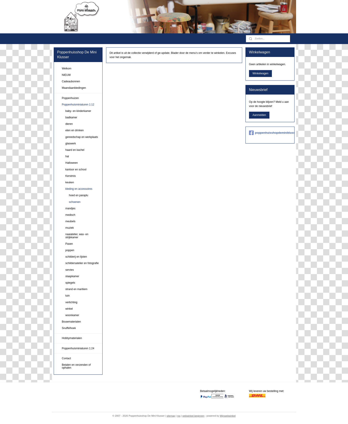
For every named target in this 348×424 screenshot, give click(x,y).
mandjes (70, 208)
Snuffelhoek (69, 328)
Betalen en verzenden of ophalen (76, 366)
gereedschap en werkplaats (81, 137)
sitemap (171, 415)
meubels (70, 221)
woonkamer (72, 315)
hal (67, 156)
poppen (69, 250)
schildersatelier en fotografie (82, 263)
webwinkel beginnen (193, 415)
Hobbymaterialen (72, 338)
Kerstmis (70, 176)
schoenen (75, 202)
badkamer (71, 117)
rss (178, 415)
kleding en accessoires (78, 188)
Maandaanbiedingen (74, 87)
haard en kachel (74, 149)
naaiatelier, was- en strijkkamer (76, 236)
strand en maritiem (76, 289)
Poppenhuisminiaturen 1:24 (78, 348)
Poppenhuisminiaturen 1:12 (78, 104)
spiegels (70, 282)
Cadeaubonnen (71, 81)
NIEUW (66, 75)
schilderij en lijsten (76, 256)
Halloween (71, 162)
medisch (70, 214)
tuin (67, 295)
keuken (69, 182)
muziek (69, 227)
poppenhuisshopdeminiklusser (270, 132)
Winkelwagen (260, 73)
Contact (66, 358)
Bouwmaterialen (71, 321)
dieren (69, 123)
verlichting (71, 302)
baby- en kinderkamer (78, 111)
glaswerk (70, 143)
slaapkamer (72, 276)
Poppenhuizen (70, 98)
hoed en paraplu (78, 195)
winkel (69, 308)
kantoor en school (76, 169)
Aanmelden (259, 115)
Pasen (69, 243)
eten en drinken (74, 130)
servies (69, 269)
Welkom (66, 68)
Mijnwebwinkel (227, 415)
